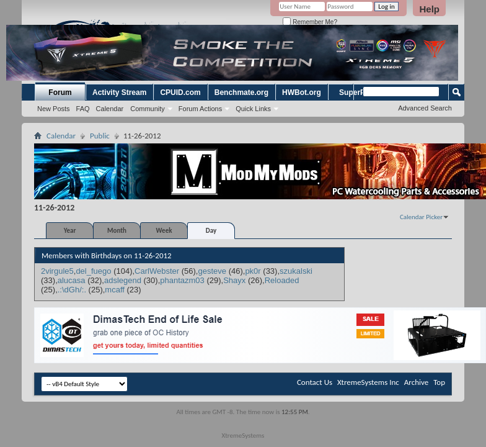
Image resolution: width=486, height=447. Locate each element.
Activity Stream (119, 92)
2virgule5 (57, 271)
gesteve (212, 271)
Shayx (234, 280)
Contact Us (314, 382)
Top (439, 382)
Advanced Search (425, 108)
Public (100, 135)
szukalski (296, 271)
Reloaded (282, 280)
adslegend (122, 280)
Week (164, 231)
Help (429, 9)
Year (70, 231)
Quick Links (253, 108)
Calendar (110, 108)
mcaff (115, 289)
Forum (59, 92)
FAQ (83, 108)
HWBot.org (301, 92)
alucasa (72, 280)
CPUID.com (180, 92)
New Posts (53, 108)
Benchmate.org (241, 92)
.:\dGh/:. (72, 289)
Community (147, 108)
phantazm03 (182, 280)
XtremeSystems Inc (368, 382)
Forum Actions (200, 108)
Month (116, 231)
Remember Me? (310, 22)
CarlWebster (157, 271)
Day (211, 231)
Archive (416, 382)
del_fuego (93, 271)
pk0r (252, 271)
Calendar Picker (421, 217)
